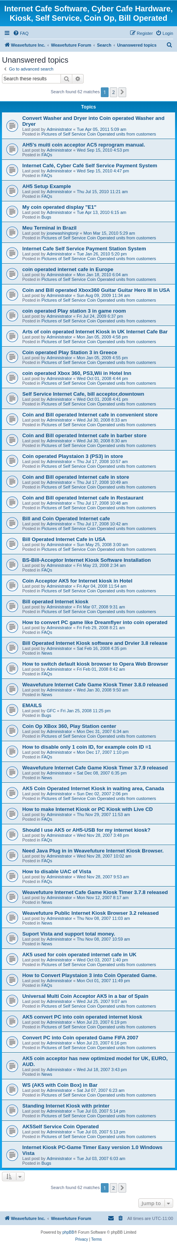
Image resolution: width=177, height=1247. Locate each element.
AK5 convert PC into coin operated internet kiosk (82, 1017)
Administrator (59, 129)
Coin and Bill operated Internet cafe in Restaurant (82, 498)
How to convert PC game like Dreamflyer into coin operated (95, 622)
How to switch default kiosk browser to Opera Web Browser (95, 664)
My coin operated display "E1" (59, 207)
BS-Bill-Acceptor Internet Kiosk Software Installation (86, 560)
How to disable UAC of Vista (56, 871)
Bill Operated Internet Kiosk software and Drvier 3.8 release (95, 643)
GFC (50, 710)
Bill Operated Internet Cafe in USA (63, 539)
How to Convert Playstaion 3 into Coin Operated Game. (89, 975)
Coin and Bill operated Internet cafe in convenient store (90, 415)
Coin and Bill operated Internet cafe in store (75, 477)
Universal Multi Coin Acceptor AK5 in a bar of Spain (85, 996)
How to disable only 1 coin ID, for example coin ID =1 (86, 747)
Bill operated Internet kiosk (55, 601)
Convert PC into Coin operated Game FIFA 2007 (80, 1038)
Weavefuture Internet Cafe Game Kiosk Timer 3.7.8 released (95, 892)
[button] (122, 92)
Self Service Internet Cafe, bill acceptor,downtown (83, 394)
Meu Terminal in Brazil (49, 228)
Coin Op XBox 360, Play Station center (69, 726)
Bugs (46, 217)
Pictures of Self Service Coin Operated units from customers (98, 134)
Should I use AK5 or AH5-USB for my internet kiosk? (86, 830)
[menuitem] (21, 33)
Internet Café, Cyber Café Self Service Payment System (89, 165)
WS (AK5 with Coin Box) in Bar (60, 1085)
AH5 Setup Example (46, 186)
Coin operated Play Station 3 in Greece (69, 352)
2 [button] (113, 92)
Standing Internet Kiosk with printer (65, 1106)
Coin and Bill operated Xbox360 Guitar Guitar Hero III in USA (96, 290)
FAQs (46, 154)
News (46, 653)
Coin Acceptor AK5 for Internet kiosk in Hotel (77, 581)
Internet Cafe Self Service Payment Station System (84, 249)
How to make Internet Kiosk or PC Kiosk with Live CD (87, 809)
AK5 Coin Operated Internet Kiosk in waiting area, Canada (93, 788)
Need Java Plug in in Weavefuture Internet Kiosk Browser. (93, 851)
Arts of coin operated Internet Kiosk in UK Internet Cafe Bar (95, 332)
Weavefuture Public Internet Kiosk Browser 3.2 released (90, 913)
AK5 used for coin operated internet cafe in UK (79, 954)
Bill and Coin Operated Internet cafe (66, 518)
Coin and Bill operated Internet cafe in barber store (84, 435)
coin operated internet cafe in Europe (67, 269)
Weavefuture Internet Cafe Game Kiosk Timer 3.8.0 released (95, 685)
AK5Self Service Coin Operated (60, 1126)
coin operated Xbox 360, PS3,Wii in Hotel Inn (76, 373)
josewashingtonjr (62, 233)
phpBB (68, 1232)
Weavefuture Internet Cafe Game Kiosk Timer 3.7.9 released (95, 768)
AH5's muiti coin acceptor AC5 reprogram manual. (83, 145)
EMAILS (32, 705)
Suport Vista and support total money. (68, 934)
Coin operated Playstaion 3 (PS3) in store (72, 456)
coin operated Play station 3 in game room (74, 311)
